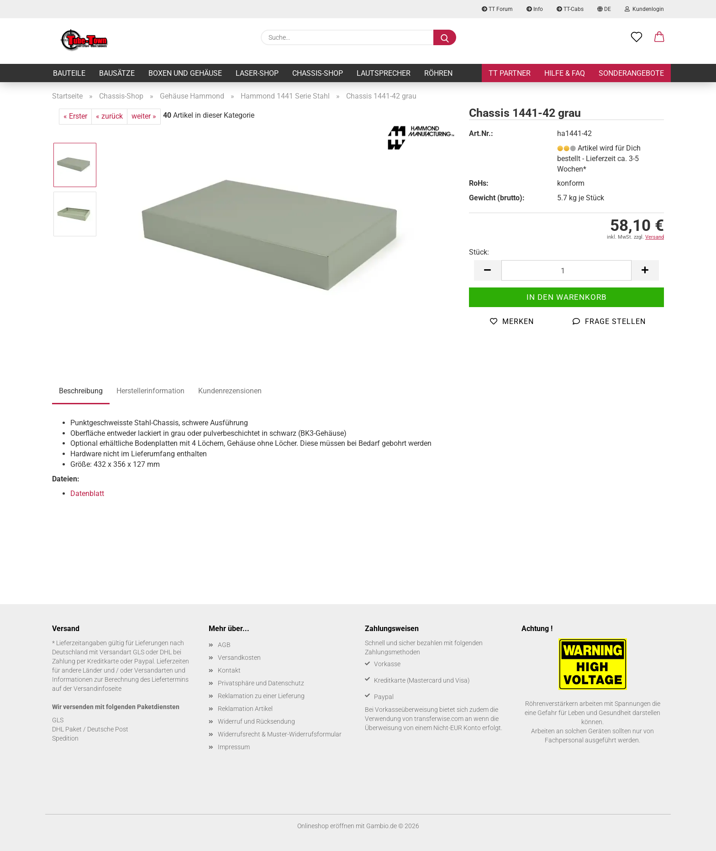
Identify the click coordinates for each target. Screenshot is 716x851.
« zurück (109, 116)
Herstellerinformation (150, 390)
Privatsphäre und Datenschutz (261, 683)
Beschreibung (81, 390)
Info (534, 9)
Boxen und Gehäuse (185, 73)
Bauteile (69, 73)
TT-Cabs (570, 9)
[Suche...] (444, 37)
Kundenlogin (644, 9)
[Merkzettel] (636, 37)
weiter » (144, 116)
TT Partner (510, 73)
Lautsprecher (384, 73)
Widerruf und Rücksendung (256, 721)
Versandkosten (239, 657)
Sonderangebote (631, 73)
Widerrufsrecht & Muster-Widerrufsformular (280, 734)
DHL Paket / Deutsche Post (90, 729)
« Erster (75, 116)
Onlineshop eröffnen (325, 826)
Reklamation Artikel (245, 708)
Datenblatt (87, 493)
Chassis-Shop (317, 73)
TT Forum (497, 9)
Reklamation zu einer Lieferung (261, 696)
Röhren (438, 73)
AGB (224, 644)
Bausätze (117, 73)
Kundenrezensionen (230, 390)
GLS (57, 720)
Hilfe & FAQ (564, 73)
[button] (659, 37)
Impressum (234, 747)
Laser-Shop (257, 73)
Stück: (479, 252)
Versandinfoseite (97, 688)
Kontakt (229, 670)
